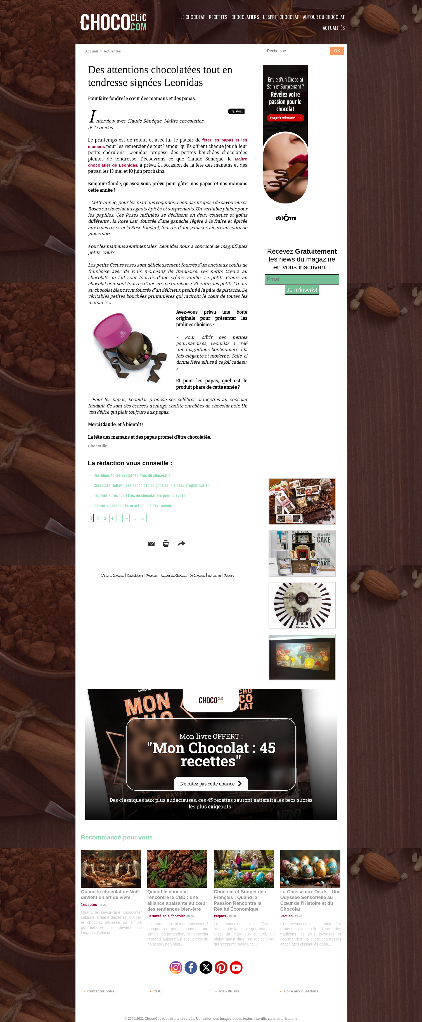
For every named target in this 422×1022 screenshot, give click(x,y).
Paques (181, 580)
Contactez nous (97, 988)
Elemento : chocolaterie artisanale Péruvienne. (134, 504)
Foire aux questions (297, 988)
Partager (219, 542)
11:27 (100, 904)
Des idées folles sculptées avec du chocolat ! (132, 474)
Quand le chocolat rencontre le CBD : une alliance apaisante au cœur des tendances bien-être (177, 897)
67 (145, 517)
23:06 (230, 915)
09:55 (186, 909)
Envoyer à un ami (124, 542)
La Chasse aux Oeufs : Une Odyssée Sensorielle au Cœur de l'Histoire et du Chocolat (308, 897)
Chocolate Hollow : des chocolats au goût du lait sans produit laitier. (155, 484)
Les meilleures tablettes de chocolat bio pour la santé (141, 494)
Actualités (334, 27)
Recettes (218, 16)
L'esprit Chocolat (281, 16)
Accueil (91, 51)
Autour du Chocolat (324, 16)
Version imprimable (176, 542)
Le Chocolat (193, 16)
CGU (155, 988)
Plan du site (226, 988)
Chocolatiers (245, 16)
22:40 (296, 909)
